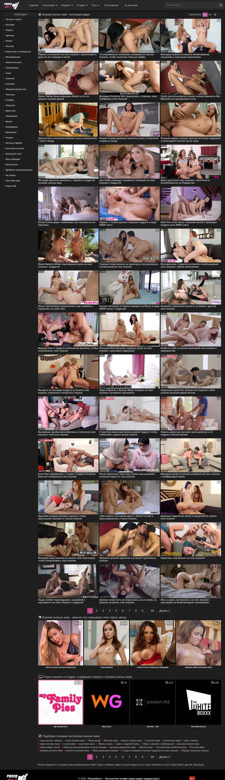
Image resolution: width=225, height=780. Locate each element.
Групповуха (12, 67)
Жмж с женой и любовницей (158, 744)
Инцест (9, 30)
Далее (164, 610)
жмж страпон (191, 740)
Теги (96, 5)
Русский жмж (197, 747)
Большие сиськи (15, 148)
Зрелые (10, 35)
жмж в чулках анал (132, 740)
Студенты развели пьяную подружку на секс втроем (150, 750)
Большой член (14, 153)
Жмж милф (95, 740)
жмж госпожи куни (50, 744)
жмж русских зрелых (51, 740)
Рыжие (9, 137)
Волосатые (12, 164)
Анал (8, 73)
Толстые (10, 94)
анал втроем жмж (75, 740)
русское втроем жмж (188, 744)
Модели (67, 5)
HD (210, 15)
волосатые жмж (172, 740)
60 (152, 610)
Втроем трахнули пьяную (195, 750)
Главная (33, 5)
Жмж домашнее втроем (105, 750)
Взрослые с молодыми (18, 51)
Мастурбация (13, 159)
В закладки (131, 5)
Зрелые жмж (146, 747)
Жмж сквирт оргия (50, 747)
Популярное (111, 5)
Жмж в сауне (105, 744)
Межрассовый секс (16, 89)
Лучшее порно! (14, 19)
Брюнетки (11, 132)
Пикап (9, 41)
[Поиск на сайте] (221, 5)
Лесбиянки (11, 116)
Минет (9, 121)
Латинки (10, 84)
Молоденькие (13, 57)
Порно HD (11, 186)
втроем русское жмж (51, 750)
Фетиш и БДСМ (14, 143)
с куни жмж (69, 744)
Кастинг (10, 46)
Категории (50, 5)
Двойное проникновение (19, 170)
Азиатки (10, 78)
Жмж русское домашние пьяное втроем (85, 747)
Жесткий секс (13, 180)
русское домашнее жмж (123, 747)
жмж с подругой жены (127, 744)
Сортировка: (195, 14)
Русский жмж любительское (171, 747)
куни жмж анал (87, 744)
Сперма (10, 100)
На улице (11, 175)
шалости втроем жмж (77, 750)
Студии (82, 5)
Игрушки (10, 105)
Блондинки (12, 127)
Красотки (11, 110)
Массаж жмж (111, 740)
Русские (10, 24)
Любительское (14, 62)
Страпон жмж (153, 740)
